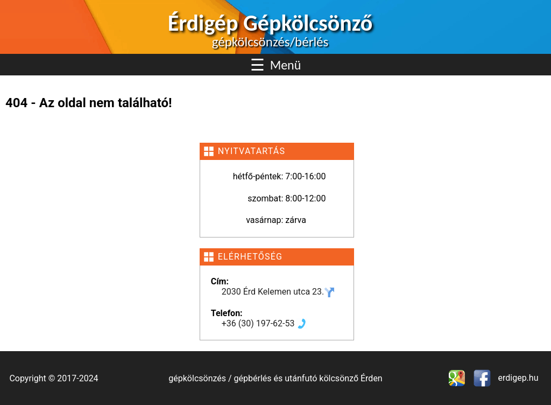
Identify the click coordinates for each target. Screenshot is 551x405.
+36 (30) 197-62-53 (265, 323)
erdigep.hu (517, 378)
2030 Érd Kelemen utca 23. (278, 292)
